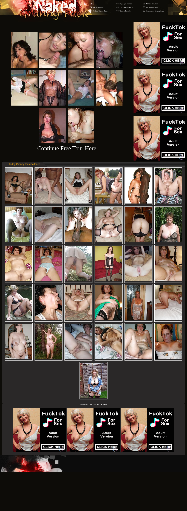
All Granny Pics (98, 7)
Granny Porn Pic (125, 11)
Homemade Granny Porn (155, 11)
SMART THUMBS (100, 405)
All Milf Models (152, 7)
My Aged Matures (126, 4)
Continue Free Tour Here (66, 148)
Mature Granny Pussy (100, 11)
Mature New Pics (152, 4)
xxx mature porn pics (127, 7)
